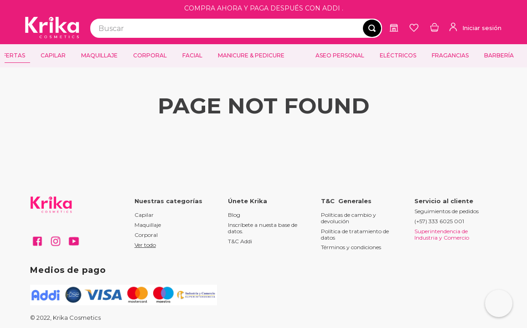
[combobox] (236, 28)
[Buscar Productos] (372, 28)
